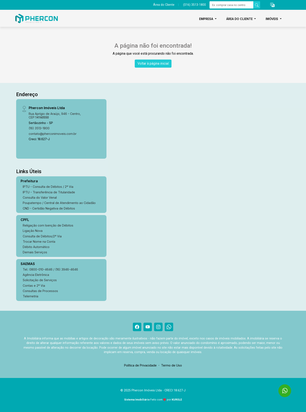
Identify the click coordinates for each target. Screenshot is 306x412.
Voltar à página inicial (153, 63)
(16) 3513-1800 (39, 128)
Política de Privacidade (140, 365)
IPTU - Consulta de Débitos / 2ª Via (48, 186)
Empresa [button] (206, 19)
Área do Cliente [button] (240, 19)
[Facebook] (137, 327)
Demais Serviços (35, 252)
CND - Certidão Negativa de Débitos (49, 208)
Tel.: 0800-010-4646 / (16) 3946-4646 (50, 269)
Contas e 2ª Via (34, 285)
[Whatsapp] (169, 327)
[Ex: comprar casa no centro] (232, 5)
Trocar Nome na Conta (39, 241)
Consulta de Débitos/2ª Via (42, 236)
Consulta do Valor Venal (40, 197)
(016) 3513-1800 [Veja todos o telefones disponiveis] (194, 5)
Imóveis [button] (272, 19)
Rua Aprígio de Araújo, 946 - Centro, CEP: (55, 115)
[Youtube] (147, 327)
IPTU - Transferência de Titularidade (49, 192)
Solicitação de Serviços (40, 280)
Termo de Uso (171, 365)
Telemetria (30, 296)
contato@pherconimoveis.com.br (52, 133)
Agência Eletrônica (36, 275)
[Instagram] (158, 327)
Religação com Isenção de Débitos (48, 225)
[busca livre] (256, 5)
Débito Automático (36, 247)
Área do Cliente (163, 5)
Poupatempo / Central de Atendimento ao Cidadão (59, 203)
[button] (272, 5)
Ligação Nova (32, 230)
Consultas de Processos (40, 291)
